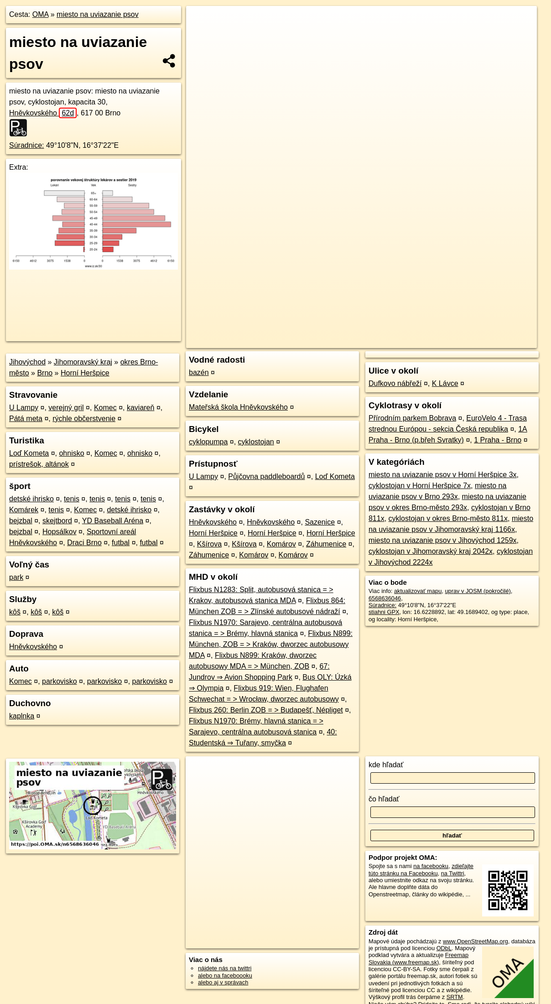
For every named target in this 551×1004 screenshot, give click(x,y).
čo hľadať (384, 799)
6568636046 (385, 598)
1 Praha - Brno (497, 440)
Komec (105, 407)
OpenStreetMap (379, 327)
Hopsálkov (59, 532)
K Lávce (445, 383)
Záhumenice (326, 544)
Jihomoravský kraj (83, 362)
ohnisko (71, 453)
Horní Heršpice (85, 373)
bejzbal (20, 521)
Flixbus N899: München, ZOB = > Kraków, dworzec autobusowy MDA (271, 644)
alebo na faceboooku (225, 975)
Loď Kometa (29, 453)
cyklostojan (256, 442)
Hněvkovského (43, 113)
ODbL (444, 948)
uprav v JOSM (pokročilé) (477, 591)
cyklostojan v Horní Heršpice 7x (420, 485)
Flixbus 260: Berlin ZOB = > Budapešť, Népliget (266, 710)
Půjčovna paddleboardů (266, 476)
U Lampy (23, 407)
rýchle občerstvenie (83, 418)
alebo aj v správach (223, 982)
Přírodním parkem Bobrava (412, 418)
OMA (40, 14)
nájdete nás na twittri (224, 968)
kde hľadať (386, 765)
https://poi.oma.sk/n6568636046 (496, 327)
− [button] (202, 35)
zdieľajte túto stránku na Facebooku (421, 869)
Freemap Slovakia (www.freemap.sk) (418, 958)
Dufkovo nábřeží (395, 383)
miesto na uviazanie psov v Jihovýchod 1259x (443, 540)
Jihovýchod (27, 362)
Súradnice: (26, 145)
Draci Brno (84, 542)
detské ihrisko (31, 499)
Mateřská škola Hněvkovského (238, 407)
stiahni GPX (384, 612)
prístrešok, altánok (39, 464)
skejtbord (57, 521)
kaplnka (21, 716)
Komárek (23, 510)
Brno (44, 373)
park (16, 577)
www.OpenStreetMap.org (475, 941)
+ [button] (202, 21)
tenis (71, 499)
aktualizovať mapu (418, 591)
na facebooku (430, 866)
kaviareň (140, 407)
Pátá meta (25, 418)
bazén (199, 372)
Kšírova (209, 544)
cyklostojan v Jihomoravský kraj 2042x (431, 551)
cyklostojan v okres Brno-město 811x (448, 518)
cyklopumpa (208, 442)
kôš (15, 612)
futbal (121, 542)
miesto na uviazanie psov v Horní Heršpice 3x (443, 475)
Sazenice (320, 522)
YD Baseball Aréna (112, 521)
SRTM (455, 997)
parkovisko (59, 681)
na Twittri (452, 873)
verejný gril (65, 407)
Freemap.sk (427, 327)
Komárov (281, 544)
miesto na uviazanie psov (98, 14)
